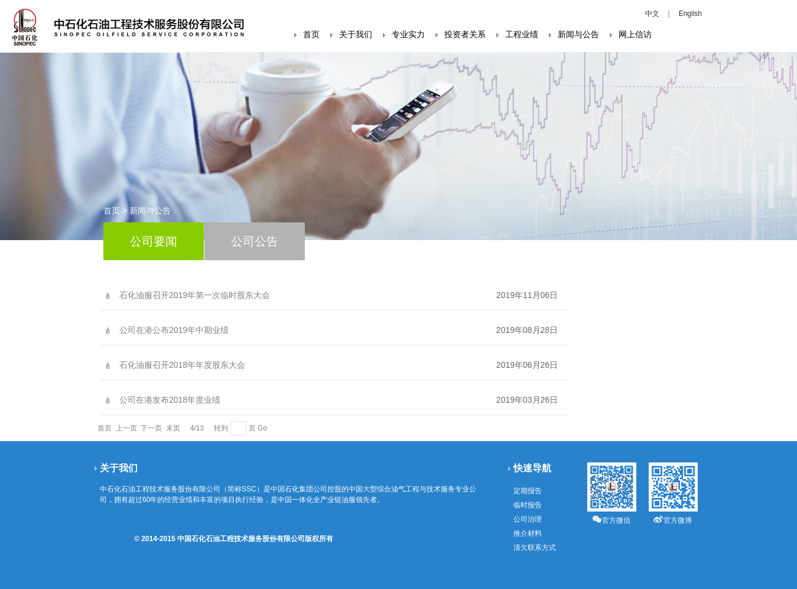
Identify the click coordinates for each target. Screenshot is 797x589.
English (690, 13)
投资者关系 (465, 34)
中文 (652, 13)
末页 (173, 428)
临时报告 (527, 505)
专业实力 (408, 34)
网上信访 (635, 34)
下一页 (151, 428)
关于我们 (355, 34)
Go (262, 428)
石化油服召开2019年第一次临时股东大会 (194, 295)
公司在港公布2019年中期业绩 (174, 330)
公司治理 (527, 519)
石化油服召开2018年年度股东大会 (182, 365)
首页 (311, 34)
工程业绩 (521, 34)
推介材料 (527, 533)
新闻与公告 (578, 34)
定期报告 (527, 491)
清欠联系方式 (534, 547)
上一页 (126, 428)
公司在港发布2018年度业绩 (169, 399)
